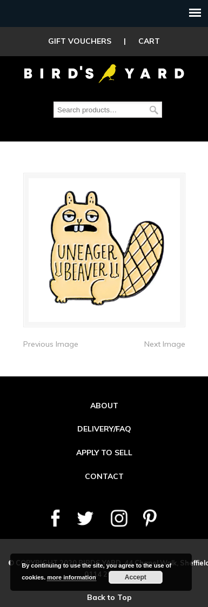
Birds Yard (104, 72)
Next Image (164, 344)
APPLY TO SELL (104, 452)
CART (149, 41)
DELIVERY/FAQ (104, 429)
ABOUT (104, 405)
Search (154, 109)
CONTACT (104, 476)
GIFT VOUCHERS (79, 41)
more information (71, 577)
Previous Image (50, 344)
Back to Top (109, 597)
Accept (135, 577)
